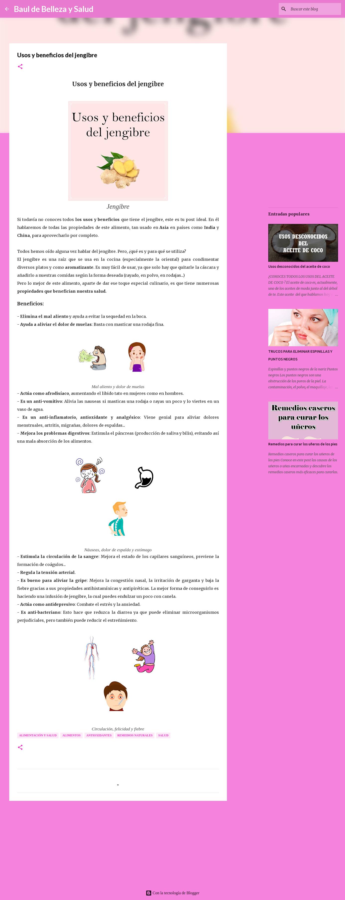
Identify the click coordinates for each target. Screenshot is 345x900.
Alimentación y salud (38, 735)
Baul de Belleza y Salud (53, 9)
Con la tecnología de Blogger (173, 893)
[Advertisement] (118, 843)
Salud (163, 735)
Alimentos (71, 735)
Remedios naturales (134, 735)
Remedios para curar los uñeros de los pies (302, 444)
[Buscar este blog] (315, 9)
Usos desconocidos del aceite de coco (299, 267)
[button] (20, 67)
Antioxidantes (99, 735)
